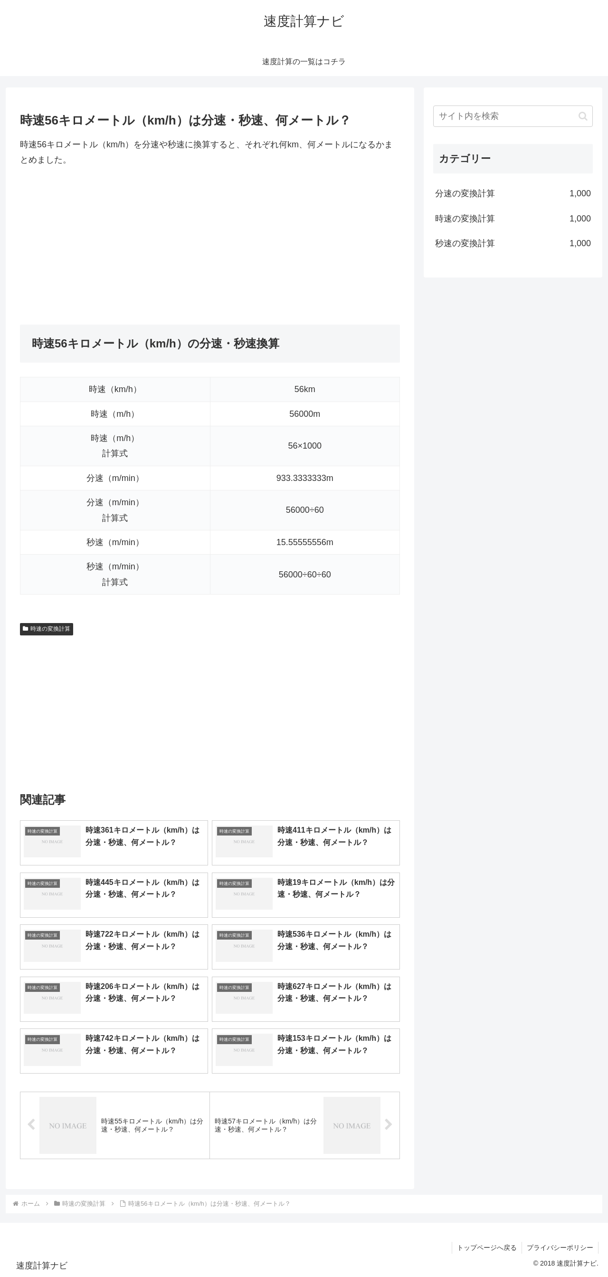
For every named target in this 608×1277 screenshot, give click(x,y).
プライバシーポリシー (560, 1247)
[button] (583, 116)
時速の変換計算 (46, 628)
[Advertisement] (210, 246)
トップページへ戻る (487, 1247)
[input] (513, 116)
